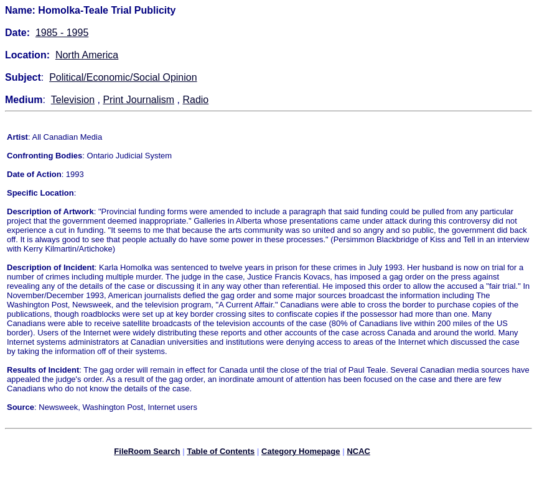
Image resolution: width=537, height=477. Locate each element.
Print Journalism (138, 99)
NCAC (358, 453)
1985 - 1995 (61, 32)
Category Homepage (300, 453)
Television (73, 99)
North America (86, 55)
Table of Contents (220, 453)
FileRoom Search (147, 453)
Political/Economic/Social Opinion (123, 77)
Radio (195, 99)
